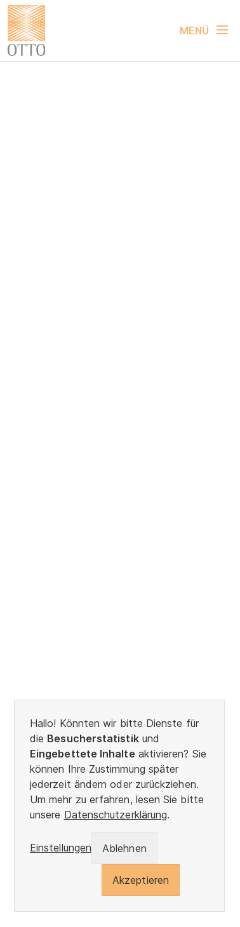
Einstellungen (60, 847)
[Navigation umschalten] (210, 30)
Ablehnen (124, 848)
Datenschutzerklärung (116, 814)
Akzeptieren (140, 880)
